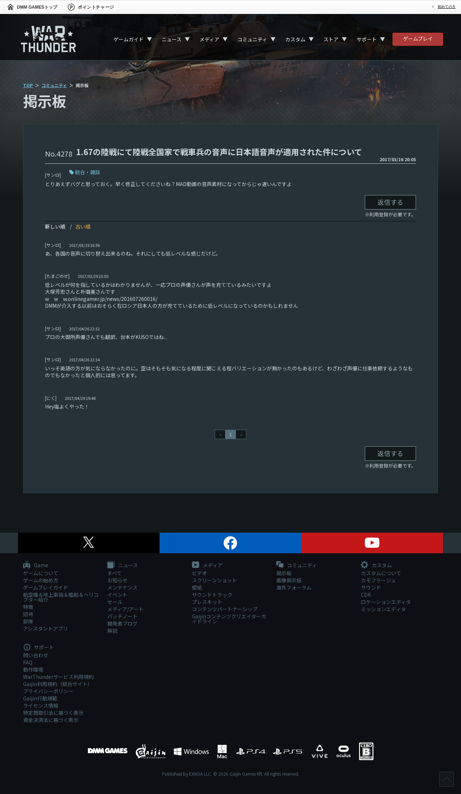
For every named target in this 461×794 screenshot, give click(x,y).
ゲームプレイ (418, 38)
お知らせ (117, 580)
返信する (390, 202)
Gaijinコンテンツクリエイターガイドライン (229, 619)
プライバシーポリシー (48, 691)
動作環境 (33, 669)
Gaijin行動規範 (40, 698)
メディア (209, 39)
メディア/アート (125, 609)
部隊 (28, 621)
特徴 (28, 606)
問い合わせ (35, 655)
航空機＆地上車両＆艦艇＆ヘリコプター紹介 (61, 597)
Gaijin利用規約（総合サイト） (58, 683)
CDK (366, 594)
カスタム (295, 39)
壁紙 (197, 587)
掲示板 (283, 573)
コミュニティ (252, 39)
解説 (112, 630)
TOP (28, 85)
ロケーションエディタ (386, 601)
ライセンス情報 (40, 705)
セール (114, 601)
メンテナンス (122, 587)
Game (35, 565)
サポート (367, 39)
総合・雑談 (87, 172)
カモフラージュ (378, 580)
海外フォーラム (294, 587)
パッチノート (122, 616)
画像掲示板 (288, 580)
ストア (331, 39)
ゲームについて (40, 573)
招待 (28, 614)
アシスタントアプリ (45, 628)
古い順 (82, 226)
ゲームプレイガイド (45, 587)
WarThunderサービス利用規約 (58, 676)
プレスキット (207, 601)
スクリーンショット (214, 580)
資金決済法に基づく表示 (51, 719)
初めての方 (447, 7)
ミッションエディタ (383, 609)
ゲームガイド (128, 39)
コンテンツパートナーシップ (225, 609)
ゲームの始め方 (40, 580)
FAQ (27, 662)
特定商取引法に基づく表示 (53, 712)
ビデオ (199, 573)
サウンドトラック (212, 594)
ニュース (172, 39)
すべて (114, 573)
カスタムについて (381, 573)
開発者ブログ (122, 623)
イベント (117, 594)
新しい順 (55, 226)
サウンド (371, 587)
